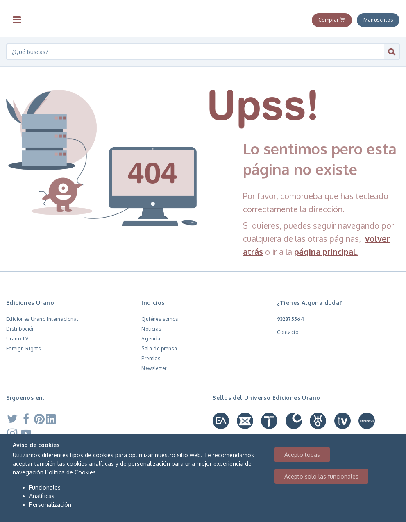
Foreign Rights (23, 348)
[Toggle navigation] (17, 20)
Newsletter (153, 368)
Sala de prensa (159, 348)
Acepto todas (302, 454)
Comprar (331, 20)
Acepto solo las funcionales (321, 476)
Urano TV (17, 339)
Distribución (20, 329)
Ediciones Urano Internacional (42, 319)
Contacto (288, 332)
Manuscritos (378, 20)
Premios (150, 358)
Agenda (150, 339)
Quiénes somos (159, 319)
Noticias (151, 329)
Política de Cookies (70, 472)
